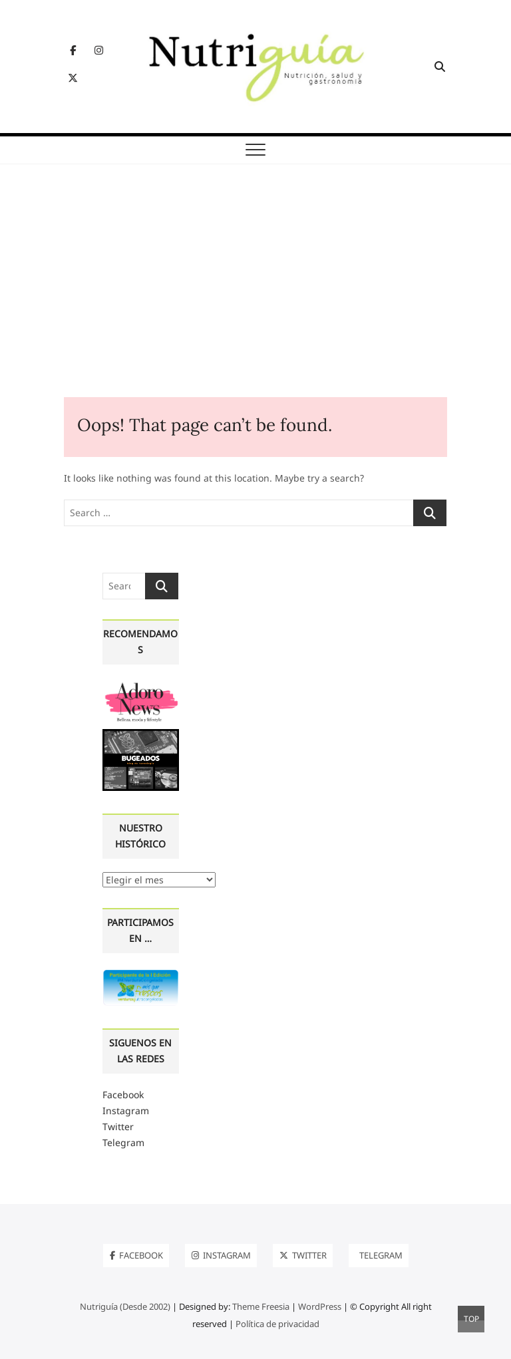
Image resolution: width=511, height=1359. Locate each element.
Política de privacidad (277, 1324)
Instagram (125, 1110)
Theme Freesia (260, 1306)
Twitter (118, 1126)
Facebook (123, 1094)
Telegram (123, 1142)
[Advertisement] (255, 297)
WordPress (319, 1306)
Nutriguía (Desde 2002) (125, 1306)
